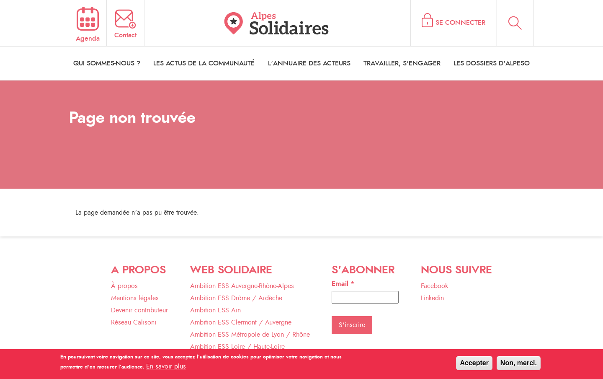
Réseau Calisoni (133, 322)
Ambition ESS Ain (215, 310)
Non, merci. (518, 365)
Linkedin (432, 298)
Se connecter (460, 22)
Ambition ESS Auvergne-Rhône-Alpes (242, 286)
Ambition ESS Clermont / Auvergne (240, 322)
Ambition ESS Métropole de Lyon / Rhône (250, 334)
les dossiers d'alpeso (492, 63)
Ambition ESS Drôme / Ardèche (236, 298)
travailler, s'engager (402, 63)
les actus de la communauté (204, 63)
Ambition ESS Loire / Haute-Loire (237, 346)
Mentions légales (135, 298)
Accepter (474, 365)
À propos (124, 286)
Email (343, 283)
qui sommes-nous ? (106, 63)
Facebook (434, 286)
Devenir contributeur (139, 310)
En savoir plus (166, 368)
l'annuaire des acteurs (309, 63)
